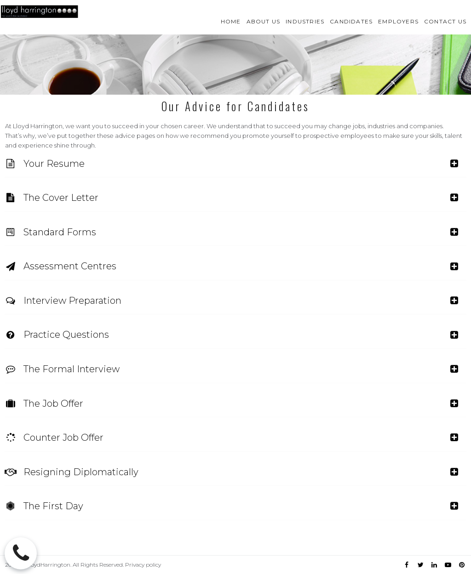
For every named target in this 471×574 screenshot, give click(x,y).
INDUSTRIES (305, 21)
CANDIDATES (351, 21)
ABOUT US (264, 21)
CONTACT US (445, 21)
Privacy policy (143, 564)
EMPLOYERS (398, 21)
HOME (231, 21)
